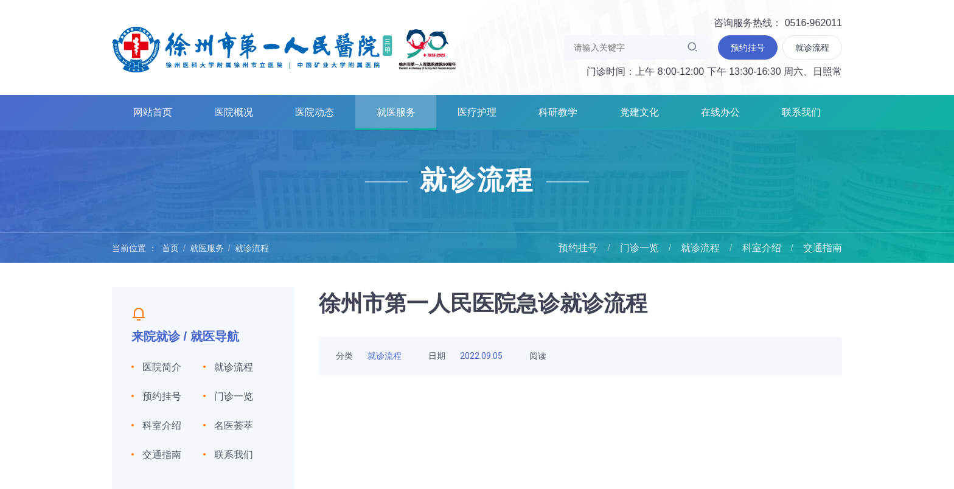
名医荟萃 (233, 425)
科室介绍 (761, 248)
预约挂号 (578, 248)
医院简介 (161, 367)
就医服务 (396, 112)
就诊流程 (252, 248)
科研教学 (557, 112)
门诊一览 (639, 248)
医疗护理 (477, 112)
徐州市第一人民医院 (284, 48)
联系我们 (801, 112)
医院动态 (314, 112)
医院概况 (233, 112)
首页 (170, 248)
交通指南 (822, 248)
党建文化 (639, 112)
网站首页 (152, 112)
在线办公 (720, 112)
